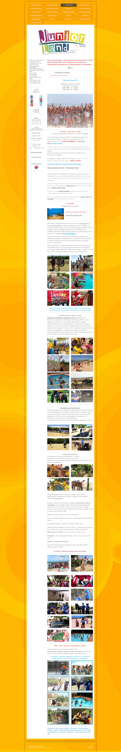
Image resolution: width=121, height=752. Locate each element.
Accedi (91, 746)
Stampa (31, 746)
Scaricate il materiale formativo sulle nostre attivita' (70, 551)
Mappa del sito (39, 746)
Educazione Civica (69, 318)
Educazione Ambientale (54, 318)
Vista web (90, 747)
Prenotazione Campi (72, 168)
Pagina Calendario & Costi (55, 168)
